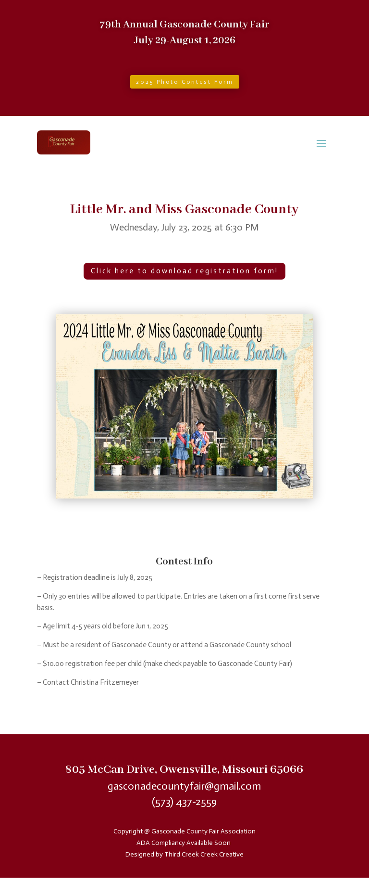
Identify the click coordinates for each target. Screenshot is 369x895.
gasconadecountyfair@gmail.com (184, 786)
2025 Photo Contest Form (185, 81)
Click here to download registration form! (184, 271)
